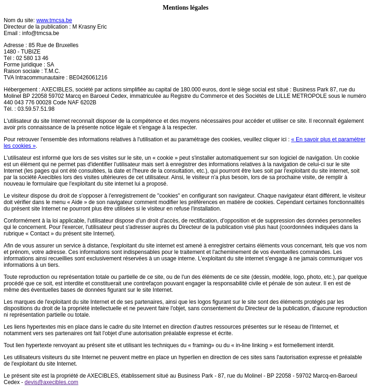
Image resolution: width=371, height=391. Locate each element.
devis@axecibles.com (51, 382)
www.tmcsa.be (54, 20)
